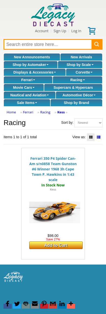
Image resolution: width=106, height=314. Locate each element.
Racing (77, 80)
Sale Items (27, 103)
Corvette (84, 72)
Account (42, 30)
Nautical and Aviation (29, 95)
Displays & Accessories (34, 72)
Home (11, 112)
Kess (61, 112)
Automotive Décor (79, 95)
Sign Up (60, 30)
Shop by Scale (80, 65)
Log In (76, 30)
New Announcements (32, 57)
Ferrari (28, 80)
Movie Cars (24, 87)
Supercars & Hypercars (73, 87)
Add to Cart (55, 245)
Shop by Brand (76, 103)
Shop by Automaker (30, 65)
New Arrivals (81, 57)
